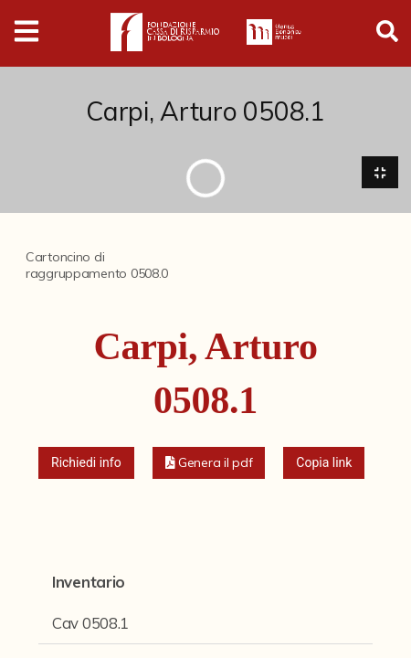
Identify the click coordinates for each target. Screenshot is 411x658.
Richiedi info (86, 462)
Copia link (324, 462)
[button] (209, 463)
